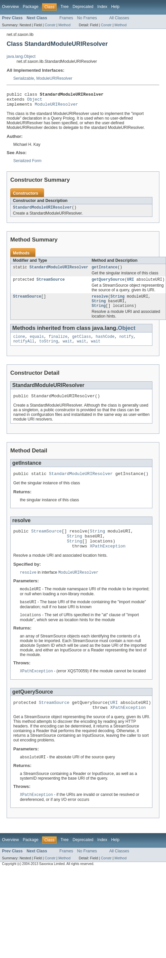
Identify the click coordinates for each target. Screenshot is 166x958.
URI (130, 284)
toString (48, 349)
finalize (58, 344)
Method (64, 25)
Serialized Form (27, 163)
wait (67, 349)
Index (102, 6)
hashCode (105, 344)
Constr (50, 25)
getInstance (104, 271)
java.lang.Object (21, 56)
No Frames (87, 18)
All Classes (119, 18)
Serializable (23, 78)
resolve (99, 302)
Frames (66, 18)
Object (34, 101)
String (117, 302)
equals (37, 344)
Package (30, 6)
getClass (81, 344)
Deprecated (83, 6)
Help (115, 6)
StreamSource (50, 284)
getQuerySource (108, 284)
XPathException (108, 560)
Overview (10, 6)
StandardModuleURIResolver (42, 211)
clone (19, 344)
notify (126, 344)
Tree (64, 6)
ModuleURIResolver (54, 78)
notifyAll (23, 349)
